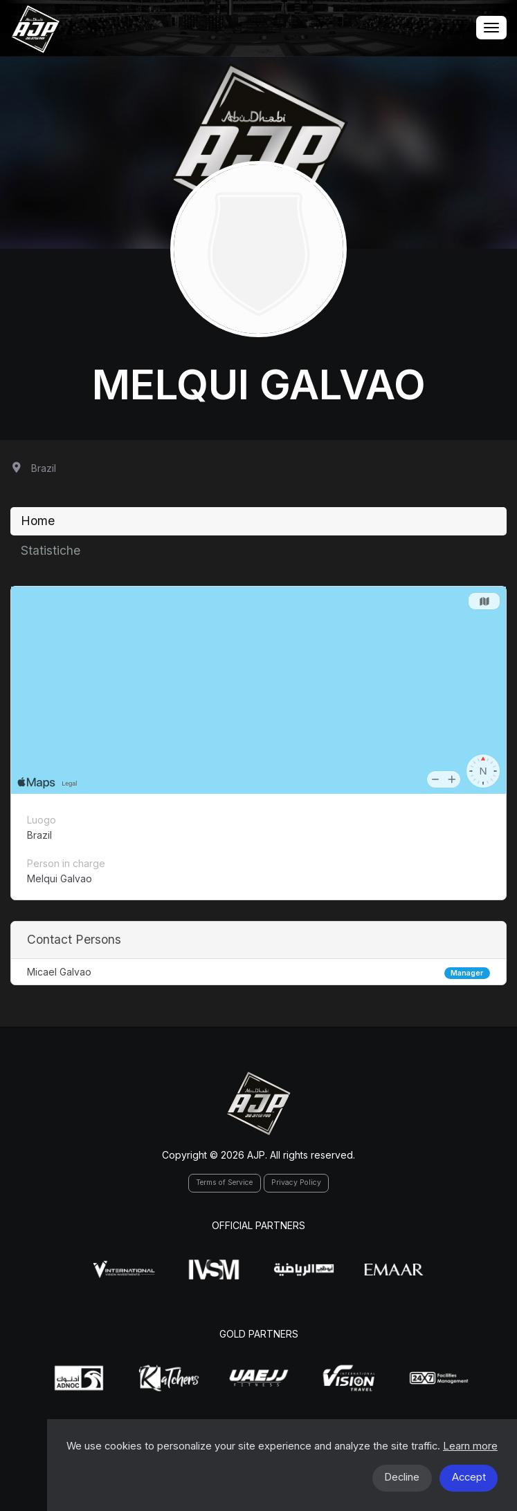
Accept (469, 1477)
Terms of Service (224, 1182)
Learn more (470, 1446)
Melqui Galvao (259, 384)
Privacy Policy (296, 1182)
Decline (401, 1477)
